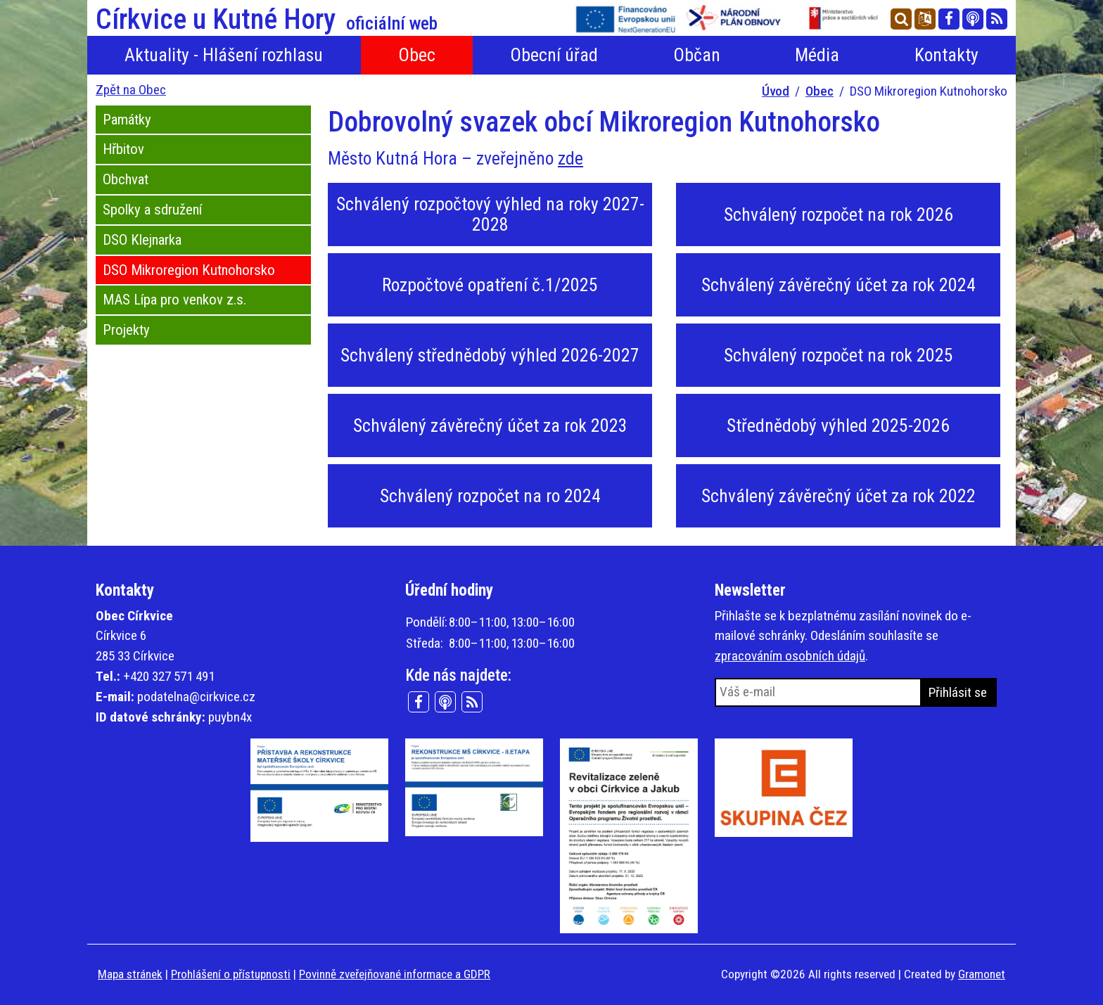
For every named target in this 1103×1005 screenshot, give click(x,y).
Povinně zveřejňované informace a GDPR (394, 974)
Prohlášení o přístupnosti (231, 974)
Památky (127, 119)
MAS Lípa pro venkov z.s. (174, 299)
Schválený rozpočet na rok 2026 (838, 214)
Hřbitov (123, 149)
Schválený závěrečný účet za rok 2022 (838, 495)
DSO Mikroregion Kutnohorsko (189, 270)
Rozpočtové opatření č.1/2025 (490, 284)
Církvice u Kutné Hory (267, 19)
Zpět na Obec (131, 90)
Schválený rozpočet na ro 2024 (490, 495)
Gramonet (981, 974)
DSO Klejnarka (142, 239)
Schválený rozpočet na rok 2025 (838, 355)
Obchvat (125, 179)
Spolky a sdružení (152, 209)
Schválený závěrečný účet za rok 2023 (490, 425)
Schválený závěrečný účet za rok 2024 (838, 284)
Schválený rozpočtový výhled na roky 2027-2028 (490, 214)
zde (570, 158)
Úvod (775, 91)
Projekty (126, 329)
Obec (416, 54)
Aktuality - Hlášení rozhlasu (224, 54)
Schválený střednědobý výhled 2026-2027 (489, 355)
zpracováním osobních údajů (790, 656)
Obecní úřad (554, 54)
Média (817, 54)
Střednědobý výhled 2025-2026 (838, 425)
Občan (696, 54)
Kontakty (946, 54)
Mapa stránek (130, 974)
